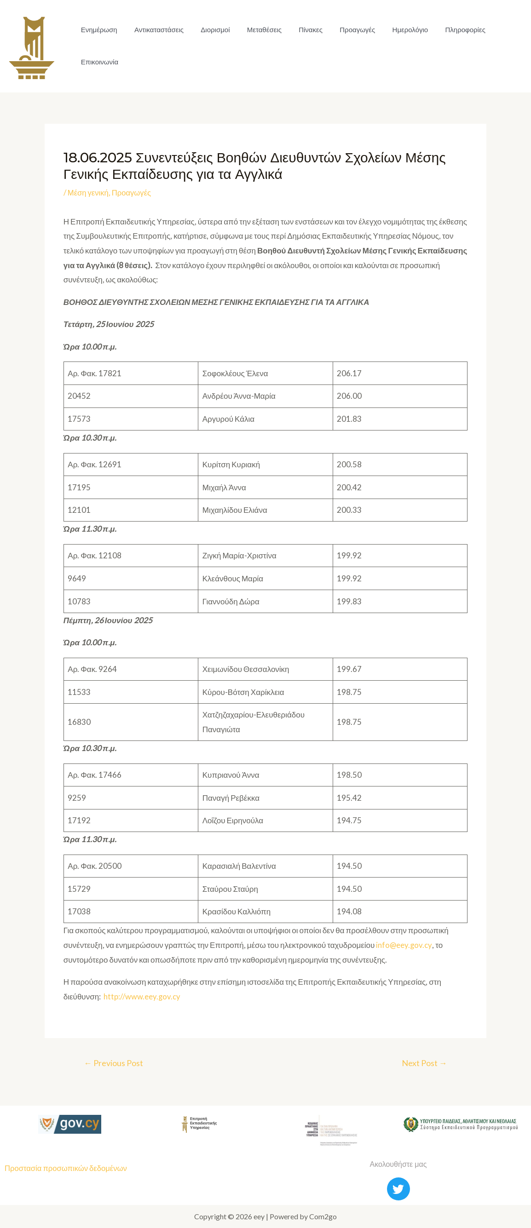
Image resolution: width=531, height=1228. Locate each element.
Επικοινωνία (98, 61)
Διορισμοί (209, 29)
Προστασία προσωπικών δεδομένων (67, 1168)
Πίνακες (300, 29)
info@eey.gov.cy (404, 945)
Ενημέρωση (98, 29)
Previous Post (114, 1063)
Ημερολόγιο (394, 29)
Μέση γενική (89, 192)
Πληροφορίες (447, 29)
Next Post (423, 1063)
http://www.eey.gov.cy (142, 996)
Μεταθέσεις (255, 29)
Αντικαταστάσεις (155, 29)
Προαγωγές (344, 29)
